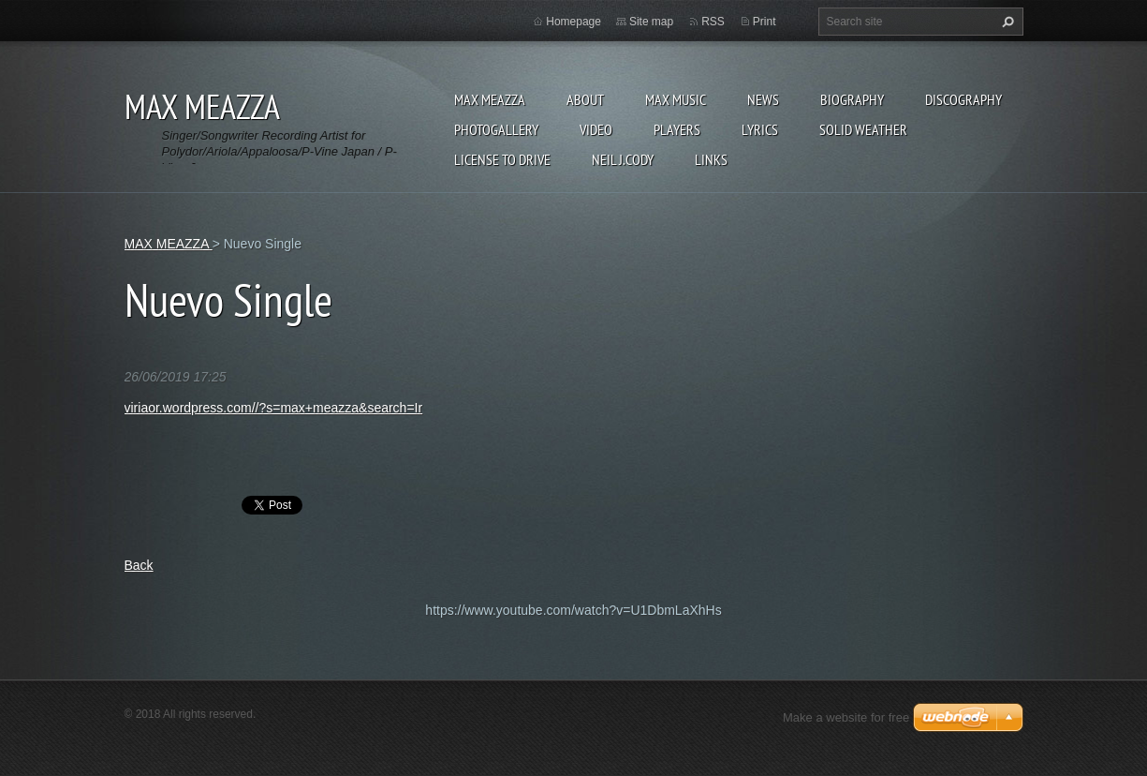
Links (711, 159)
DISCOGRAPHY (963, 99)
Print (764, 21)
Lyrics (760, 129)
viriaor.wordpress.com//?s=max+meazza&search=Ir (274, 407)
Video (596, 129)
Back (139, 565)
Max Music (675, 99)
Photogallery (496, 129)
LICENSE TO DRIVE (502, 159)
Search (1006, 21)
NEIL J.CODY (623, 159)
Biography (852, 99)
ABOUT (585, 99)
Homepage (573, 21)
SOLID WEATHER (863, 129)
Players (677, 129)
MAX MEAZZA (489, 99)
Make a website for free (846, 717)
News (763, 99)
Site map (651, 21)
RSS (713, 21)
